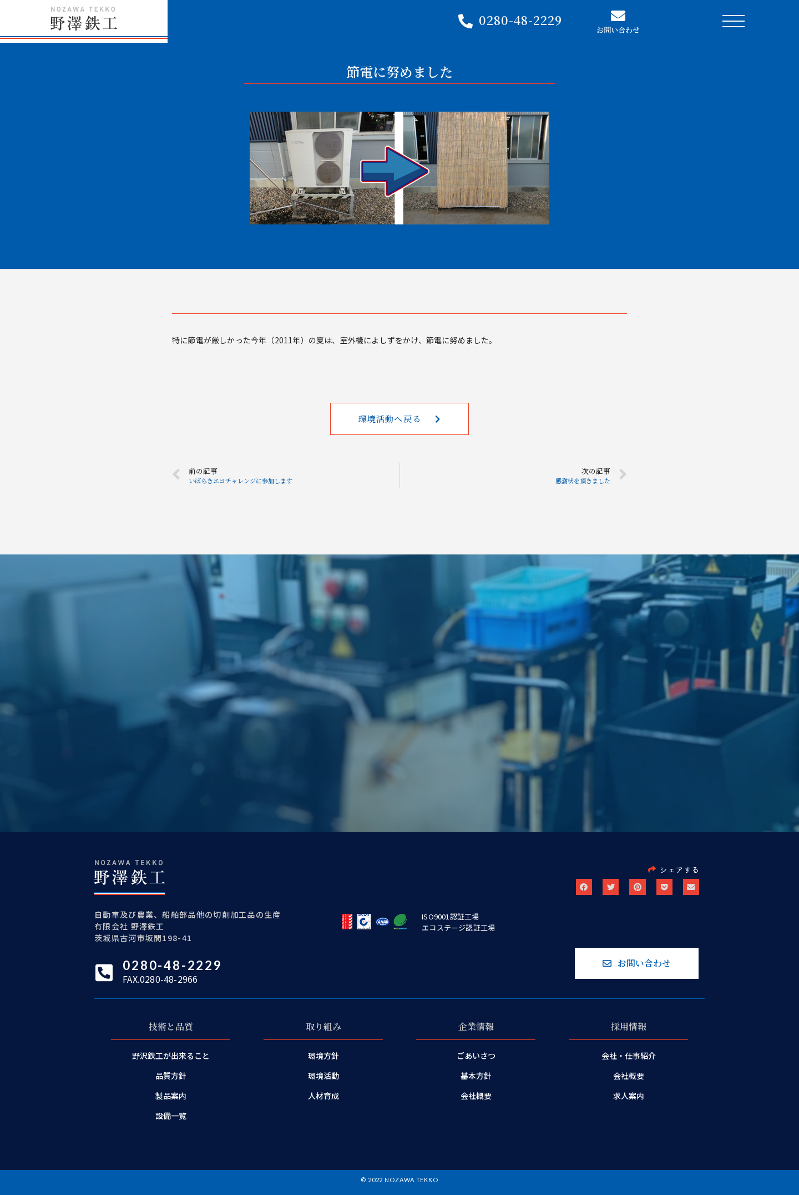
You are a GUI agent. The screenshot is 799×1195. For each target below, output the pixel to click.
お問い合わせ (618, 31)
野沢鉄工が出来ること (171, 1060)
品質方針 (170, 1080)
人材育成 (323, 1100)
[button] (399, 420)
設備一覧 (170, 1120)
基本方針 (476, 1080)
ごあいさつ (476, 1060)
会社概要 (476, 1100)
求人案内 (628, 1100)
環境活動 (323, 1080)
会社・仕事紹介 (628, 1060)
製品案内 (170, 1100)
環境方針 (323, 1060)
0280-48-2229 (520, 21)
